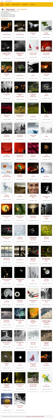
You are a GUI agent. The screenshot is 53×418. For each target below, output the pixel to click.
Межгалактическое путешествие (33, 238)
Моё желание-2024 (33, 96)
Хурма (46, 363)
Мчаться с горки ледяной (33, 364)
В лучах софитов (6, 93)
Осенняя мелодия (20, 115)
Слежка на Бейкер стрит (46, 217)
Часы (7, 55)
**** (20, 32)
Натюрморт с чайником (20, 96)
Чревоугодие (6, 74)
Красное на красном (6, 156)
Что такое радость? (33, 366)
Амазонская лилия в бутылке (20, 280)
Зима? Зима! (20, 407)
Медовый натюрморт (19, 75)
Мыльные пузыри (20, 238)
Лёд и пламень (6, 280)
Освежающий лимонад (6, 385)
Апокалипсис (20, 175)
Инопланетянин (20, 176)
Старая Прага (20, 135)
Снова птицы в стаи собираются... (20, 53)
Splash (7, 407)
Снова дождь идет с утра (20, 343)
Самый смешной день (33, 386)
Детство (46, 301)
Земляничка (46, 237)
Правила (8, 4)
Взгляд (33, 197)
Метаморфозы (7, 405)
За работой (46, 75)
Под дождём (46, 218)
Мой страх (6, 116)
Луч (6, 95)
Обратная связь (28, 416)
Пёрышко (7, 363)
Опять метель (33, 342)
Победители (25, 4)
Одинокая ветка (20, 155)
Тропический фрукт (6, 387)
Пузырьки (20, 237)
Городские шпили (7, 136)
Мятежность (6, 135)
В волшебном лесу (20, 384)
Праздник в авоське (7, 342)
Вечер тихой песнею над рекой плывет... (46, 259)
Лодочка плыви (33, 135)
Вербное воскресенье (6, 279)
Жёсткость (33, 75)
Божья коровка (46, 238)
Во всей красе (33, 32)
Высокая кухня (33, 260)
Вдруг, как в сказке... (46, 300)
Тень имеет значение (46, 34)
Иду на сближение (20, 216)
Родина (46, 260)
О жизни (6, 155)
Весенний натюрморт (46, 386)
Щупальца (33, 155)
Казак (46, 155)
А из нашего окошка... (6, 259)
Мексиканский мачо (33, 300)
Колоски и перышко (7, 216)
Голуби (33, 34)
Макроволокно (33, 156)
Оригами (33, 136)
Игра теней (33, 301)
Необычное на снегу (6, 321)
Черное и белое (46, 280)
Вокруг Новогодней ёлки (20, 321)
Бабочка (46, 32)
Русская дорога (19, 196)
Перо (6, 217)
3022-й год (20, 322)
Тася (10, 9)
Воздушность (6, 175)
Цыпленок (46, 279)
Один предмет (46, 116)
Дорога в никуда (33, 217)
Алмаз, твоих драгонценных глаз (33, 196)
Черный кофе (20, 300)
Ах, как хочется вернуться (33, 94)
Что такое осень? (20, 116)
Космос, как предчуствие (33, 259)
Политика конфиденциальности (37, 416)
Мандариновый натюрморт (6, 176)
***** (33, 175)
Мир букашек (20, 217)
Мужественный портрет (46, 156)
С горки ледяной (19, 405)
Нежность (7, 195)
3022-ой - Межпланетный (33, 321)
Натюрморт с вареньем (7, 34)
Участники (33, 4)
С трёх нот (33, 176)
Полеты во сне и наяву (19, 94)
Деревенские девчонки (46, 343)
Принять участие (16, 4)
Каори (46, 93)
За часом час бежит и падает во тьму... (6, 53)
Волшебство (6, 320)
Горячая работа (46, 74)
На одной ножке (33, 116)
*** (6, 32)
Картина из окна (6, 258)
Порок (7, 75)
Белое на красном (46, 54)
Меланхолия (20, 55)
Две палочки (46, 95)
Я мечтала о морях (33, 52)
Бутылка (19, 281)
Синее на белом (46, 176)
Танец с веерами (46, 52)
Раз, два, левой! (33, 384)
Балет (46, 115)
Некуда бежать (33, 216)
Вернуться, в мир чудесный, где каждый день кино (46, 321)
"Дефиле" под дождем (6, 237)
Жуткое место (7, 115)
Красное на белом (33, 54)
